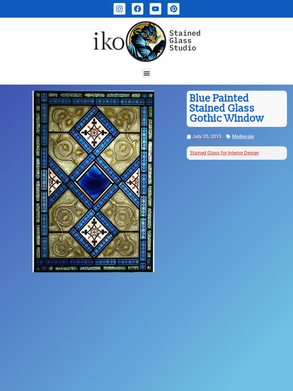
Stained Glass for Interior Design (224, 153)
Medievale (243, 136)
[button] (146, 73)
